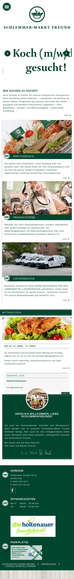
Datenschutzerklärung (18, 564)
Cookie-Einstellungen (20, 566)
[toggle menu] (7, 7)
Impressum (48, 564)
